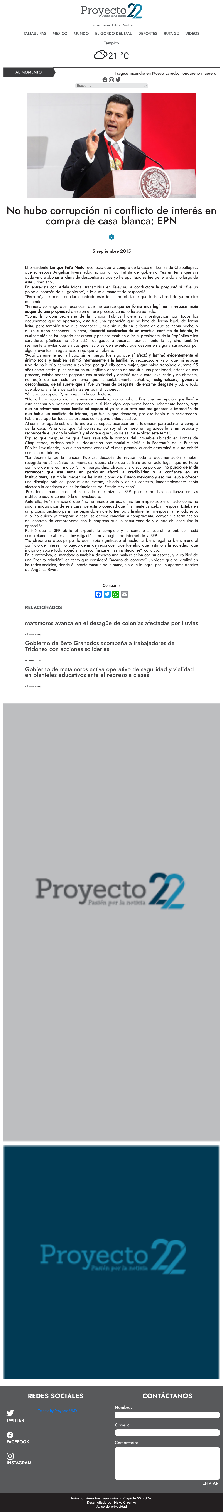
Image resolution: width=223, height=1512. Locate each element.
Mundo (81, 33)
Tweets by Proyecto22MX (57, 1411)
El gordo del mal (113, 33)
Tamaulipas (35, 33)
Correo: (122, 1425)
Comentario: (126, 1442)
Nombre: (123, 1407)
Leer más (34, 634)
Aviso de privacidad (111, 1506)
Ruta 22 (171, 33)
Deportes (147, 33)
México (60, 33)
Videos (192, 33)
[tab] (19, 1416)
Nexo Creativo (125, 1502)
